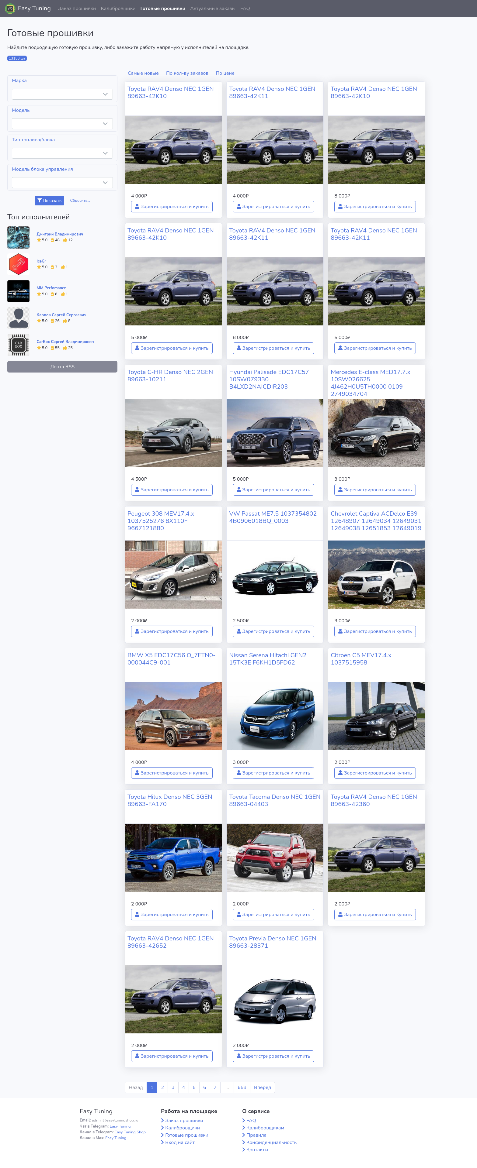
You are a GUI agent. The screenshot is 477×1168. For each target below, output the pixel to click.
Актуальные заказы (212, 8)
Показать (49, 201)
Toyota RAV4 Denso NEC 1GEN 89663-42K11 (272, 92)
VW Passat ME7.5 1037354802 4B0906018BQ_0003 (273, 517)
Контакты (257, 1149)
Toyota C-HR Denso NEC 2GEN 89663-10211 (170, 375)
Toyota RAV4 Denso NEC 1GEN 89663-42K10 (170, 92)
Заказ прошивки (77, 8)
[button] (467, 8)
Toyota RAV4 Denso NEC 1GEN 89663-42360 (374, 800)
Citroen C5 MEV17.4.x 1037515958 (361, 659)
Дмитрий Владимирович (60, 234)
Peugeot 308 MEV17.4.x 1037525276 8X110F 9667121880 (160, 521)
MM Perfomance (51, 288)
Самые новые (143, 73)
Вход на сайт (180, 1142)
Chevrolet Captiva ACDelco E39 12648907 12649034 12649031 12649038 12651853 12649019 (376, 521)
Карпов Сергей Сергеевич (61, 315)
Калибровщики (118, 8)
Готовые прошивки (162, 8)
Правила (256, 1135)
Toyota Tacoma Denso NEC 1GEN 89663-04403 (274, 800)
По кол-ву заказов (187, 73)
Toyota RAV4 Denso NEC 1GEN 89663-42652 (170, 942)
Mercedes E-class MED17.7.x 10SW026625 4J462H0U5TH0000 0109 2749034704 (370, 383)
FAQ (245, 8)
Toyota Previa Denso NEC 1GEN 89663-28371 (272, 942)
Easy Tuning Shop (130, 1132)
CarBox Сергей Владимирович (65, 342)
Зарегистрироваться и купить (172, 206)
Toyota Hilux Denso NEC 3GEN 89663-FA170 (169, 800)
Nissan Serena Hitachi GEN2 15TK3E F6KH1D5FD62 (267, 659)
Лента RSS (62, 366)
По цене (225, 73)
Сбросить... (80, 200)
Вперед (262, 1087)
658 (242, 1087)
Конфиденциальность (271, 1142)
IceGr (41, 261)
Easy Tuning (34, 8)
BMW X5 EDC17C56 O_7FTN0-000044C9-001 (171, 659)
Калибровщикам (265, 1128)
